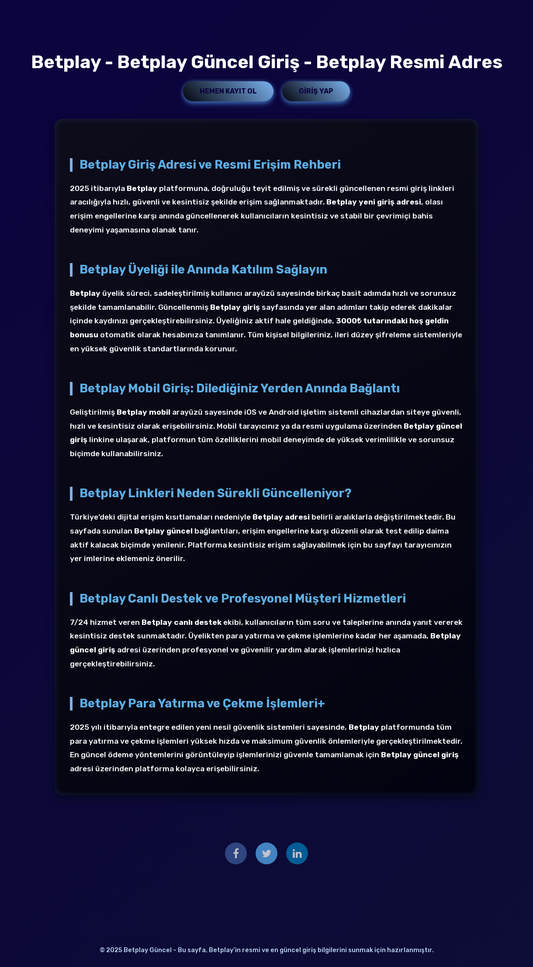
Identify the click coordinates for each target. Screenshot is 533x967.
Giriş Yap (316, 91)
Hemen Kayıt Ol (228, 91)
